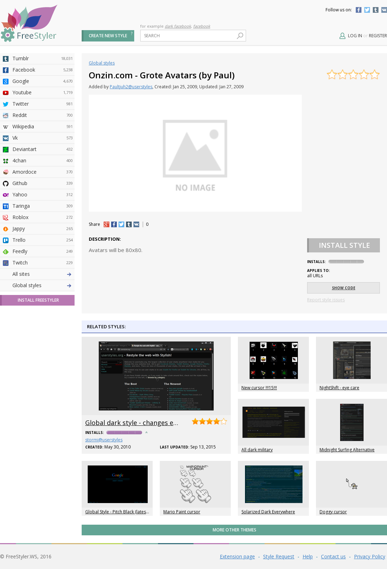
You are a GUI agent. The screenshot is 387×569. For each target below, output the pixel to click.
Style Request (278, 556)
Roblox (42, 217)
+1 (106, 224)
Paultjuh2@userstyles (131, 87)
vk (136, 224)
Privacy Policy (369, 556)
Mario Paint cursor (181, 512)
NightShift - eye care (339, 388)
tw (121, 224)
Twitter (367, 10)
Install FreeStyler (38, 300)
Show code (343, 287)
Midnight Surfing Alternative (347, 450)
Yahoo (42, 194)
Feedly (42, 251)
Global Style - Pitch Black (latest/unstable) (126, 512)
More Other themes (234, 530)
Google (42, 81)
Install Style (344, 245)
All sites (21, 273)
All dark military (257, 450)
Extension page (237, 556)
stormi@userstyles (103, 440)
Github (42, 183)
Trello (42, 240)
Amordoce (42, 172)
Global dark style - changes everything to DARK (157, 422)
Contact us (333, 556)
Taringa (42, 206)
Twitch (42, 262)
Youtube (42, 92)
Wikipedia (42, 126)
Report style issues (326, 300)
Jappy (42, 228)
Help (307, 556)
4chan (42, 160)
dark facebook (178, 26)
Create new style (108, 36)
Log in (355, 36)
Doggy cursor (333, 512)
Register (378, 36)
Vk (42, 138)
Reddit (42, 115)
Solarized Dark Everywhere (268, 512)
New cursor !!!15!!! (259, 388)
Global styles (27, 285)
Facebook (358, 10)
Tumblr (375, 10)
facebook (201, 26)
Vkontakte (384, 10)
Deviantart (42, 149)
